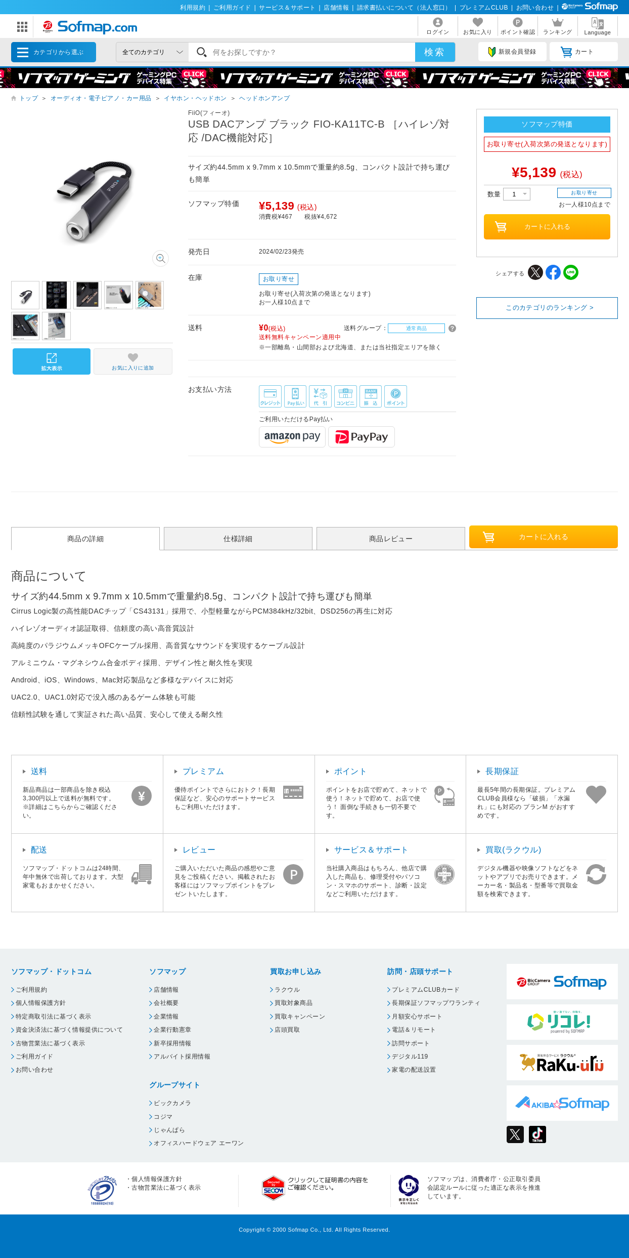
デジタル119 (410, 1056)
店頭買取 (287, 1029)
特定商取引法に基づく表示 (54, 1016)
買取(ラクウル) (513, 849)
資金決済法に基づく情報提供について (69, 1029)
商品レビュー (391, 539)
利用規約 (192, 7)
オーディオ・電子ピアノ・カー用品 (101, 98)
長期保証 (502, 771)
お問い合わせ (535, 7)
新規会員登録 (512, 52)
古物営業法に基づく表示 (50, 1043)
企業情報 (166, 1016)
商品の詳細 (85, 539)
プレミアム (203, 771)
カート (577, 52)
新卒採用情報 (173, 1043)
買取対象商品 (293, 1002)
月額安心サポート (417, 1016)
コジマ (163, 1116)
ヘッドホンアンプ (264, 98)
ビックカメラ (173, 1103)
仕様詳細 (238, 539)
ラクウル (287, 989)
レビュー (199, 849)
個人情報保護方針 (41, 1002)
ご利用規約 (31, 989)
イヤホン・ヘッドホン (195, 98)
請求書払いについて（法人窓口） (404, 7)
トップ (28, 98)
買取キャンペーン (300, 1016)
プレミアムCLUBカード (426, 989)
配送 (39, 849)
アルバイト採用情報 (182, 1056)
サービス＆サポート (287, 7)
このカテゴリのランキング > (550, 307)
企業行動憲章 (173, 1029)
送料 (39, 771)
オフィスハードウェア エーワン (199, 1143)
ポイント (351, 771)
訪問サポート (411, 1043)
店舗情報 (336, 7)
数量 (508, 194)
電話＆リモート (414, 1029)
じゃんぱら (169, 1129)
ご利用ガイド (232, 7)
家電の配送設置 (414, 1069)
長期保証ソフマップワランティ (436, 1002)
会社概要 (166, 1002)
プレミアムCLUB (484, 7)
